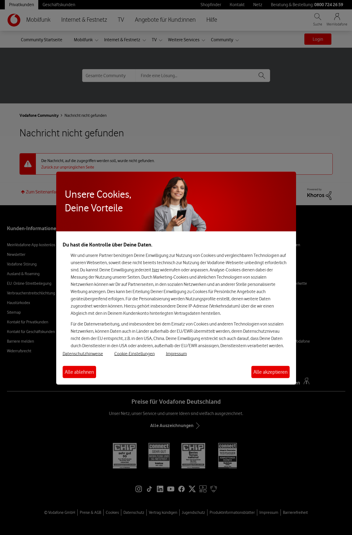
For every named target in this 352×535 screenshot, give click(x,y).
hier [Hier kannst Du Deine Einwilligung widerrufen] (155, 269)
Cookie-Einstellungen (134, 353)
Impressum (176, 353)
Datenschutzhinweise (83, 353)
